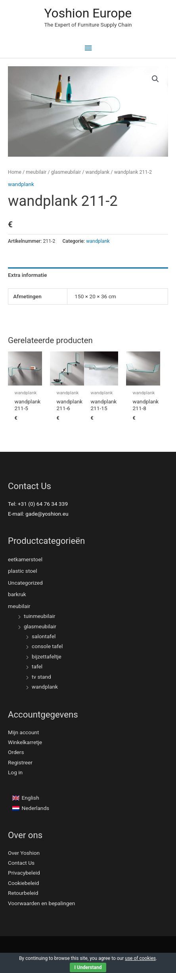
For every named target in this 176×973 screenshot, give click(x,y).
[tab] (88, 275)
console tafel (47, 646)
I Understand (88, 967)
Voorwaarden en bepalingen (41, 903)
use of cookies (140, 958)
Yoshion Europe (88, 13)
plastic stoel (22, 571)
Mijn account (23, 732)
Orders (16, 752)
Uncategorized (25, 583)
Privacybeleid (24, 872)
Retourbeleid (23, 893)
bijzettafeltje (46, 656)
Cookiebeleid (23, 883)
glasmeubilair (66, 172)
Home (14, 172)
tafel (37, 666)
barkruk (17, 594)
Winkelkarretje (25, 742)
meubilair (36, 172)
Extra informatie (27, 275)
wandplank (98, 172)
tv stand (41, 677)
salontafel (43, 636)
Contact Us (21, 863)
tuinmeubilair (39, 616)
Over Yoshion (24, 853)
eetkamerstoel (25, 559)
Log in (15, 772)
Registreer (20, 762)
